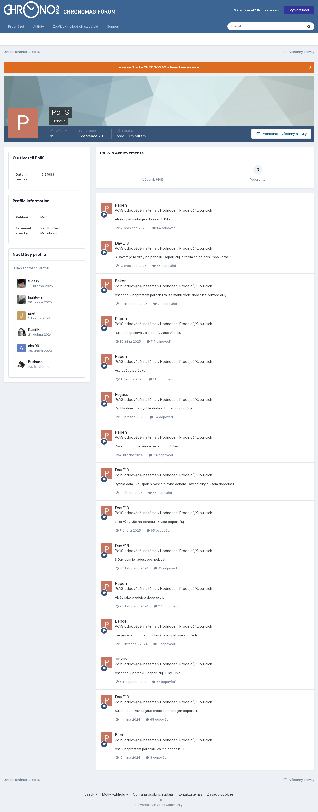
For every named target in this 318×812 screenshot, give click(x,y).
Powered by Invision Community (159, 805)
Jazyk (90, 794)
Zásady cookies (220, 794)
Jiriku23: (123, 659)
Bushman (35, 362)
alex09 (33, 346)
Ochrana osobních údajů (153, 794)
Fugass (121, 394)
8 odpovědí (164, 644)
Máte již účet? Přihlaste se (257, 10)
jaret (31, 313)
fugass (33, 281)
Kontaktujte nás (190, 794)
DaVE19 (122, 243)
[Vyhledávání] (255, 26)
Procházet (16, 26)
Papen (121, 205)
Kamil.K (34, 330)
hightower (36, 297)
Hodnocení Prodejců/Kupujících (186, 210)
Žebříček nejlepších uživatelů (75, 26)
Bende (121, 621)
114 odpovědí (164, 228)
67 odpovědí (164, 682)
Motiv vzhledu (115, 794)
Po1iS (119, 210)
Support (113, 26)
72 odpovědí (165, 303)
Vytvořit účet (299, 10)
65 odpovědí (164, 266)
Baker (120, 280)
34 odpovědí (162, 417)
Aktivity (38, 26)
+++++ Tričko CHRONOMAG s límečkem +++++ (159, 67)
